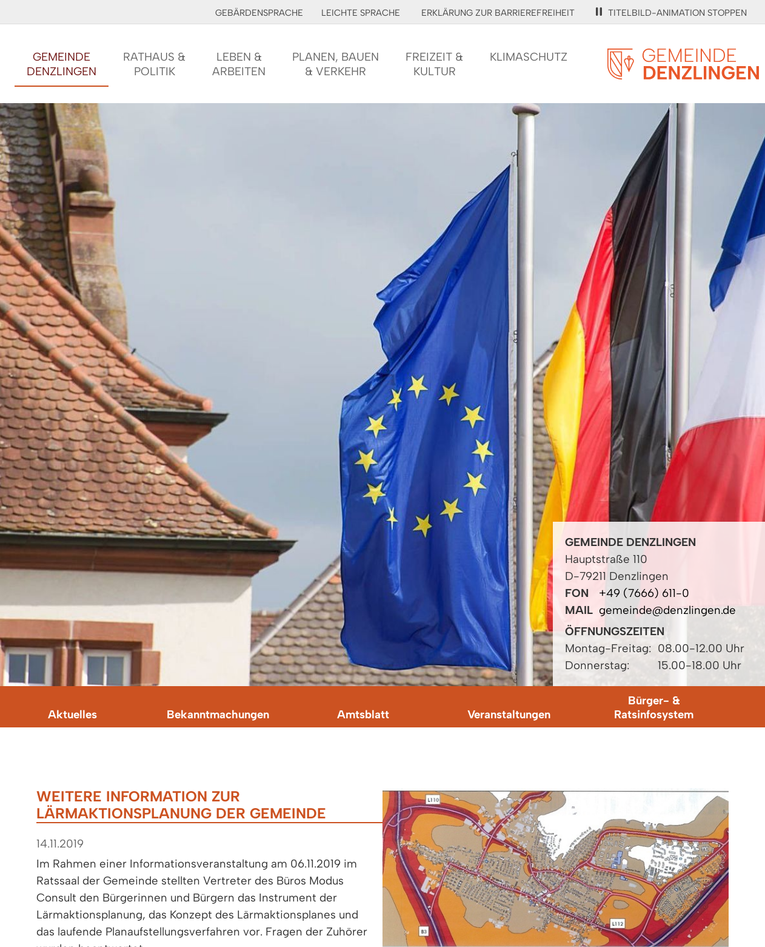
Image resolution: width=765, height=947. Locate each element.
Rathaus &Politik (154, 64)
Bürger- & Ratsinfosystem (653, 707)
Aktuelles (72, 714)
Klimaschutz (528, 57)
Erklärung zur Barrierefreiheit (498, 12)
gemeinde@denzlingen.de (667, 610)
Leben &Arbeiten (239, 64)
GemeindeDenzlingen (61, 64)
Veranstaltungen (508, 714)
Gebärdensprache (259, 12)
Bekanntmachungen (218, 714)
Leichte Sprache (360, 12)
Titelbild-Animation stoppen (671, 12)
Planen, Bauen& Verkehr (335, 64)
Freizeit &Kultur (434, 64)
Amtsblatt (363, 714)
